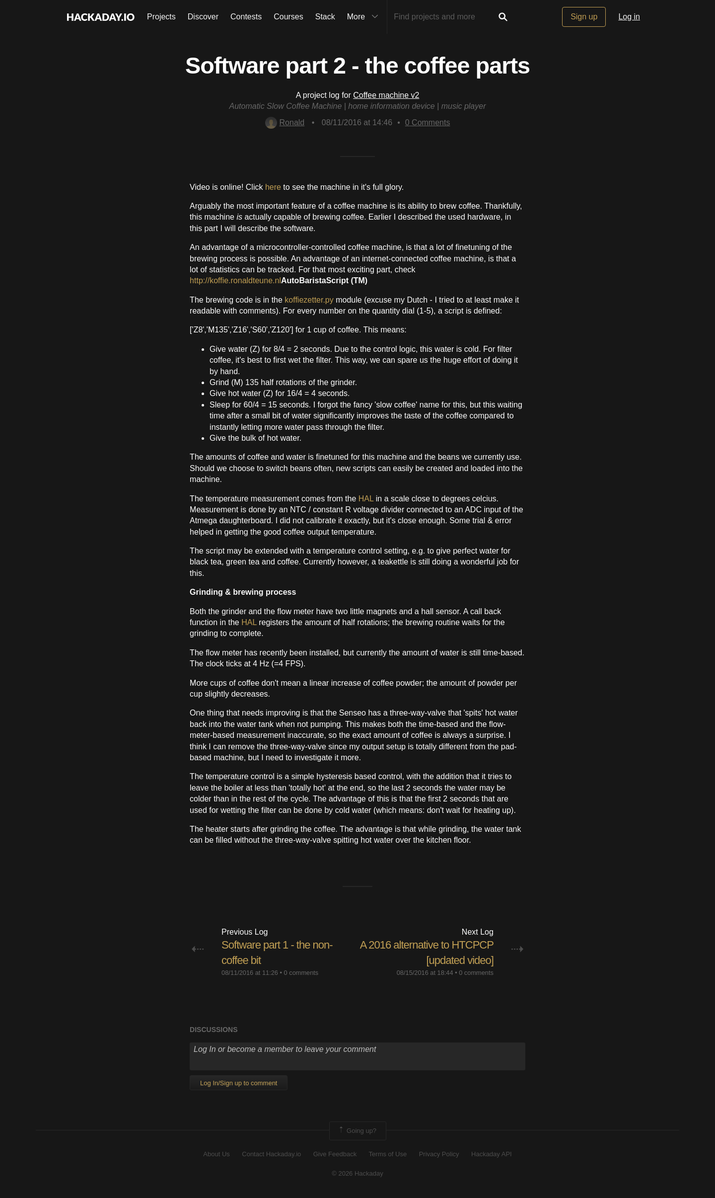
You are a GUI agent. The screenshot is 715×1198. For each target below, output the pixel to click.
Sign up (584, 16)
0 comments (301, 972)
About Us (216, 1154)
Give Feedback (335, 1154)
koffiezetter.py (309, 300)
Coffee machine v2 (386, 95)
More (365, 17)
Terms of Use (388, 1154)
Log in (629, 16)
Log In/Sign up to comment (238, 1083)
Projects (161, 16)
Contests (246, 16)
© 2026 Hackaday (357, 1173)
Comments (427, 122)
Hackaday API (491, 1154)
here (273, 187)
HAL (366, 498)
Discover (203, 16)
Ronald (285, 122)
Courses (288, 16)
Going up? (357, 1130)
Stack (325, 16)
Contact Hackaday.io (271, 1154)
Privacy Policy (439, 1154)
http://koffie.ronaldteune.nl (235, 280)
